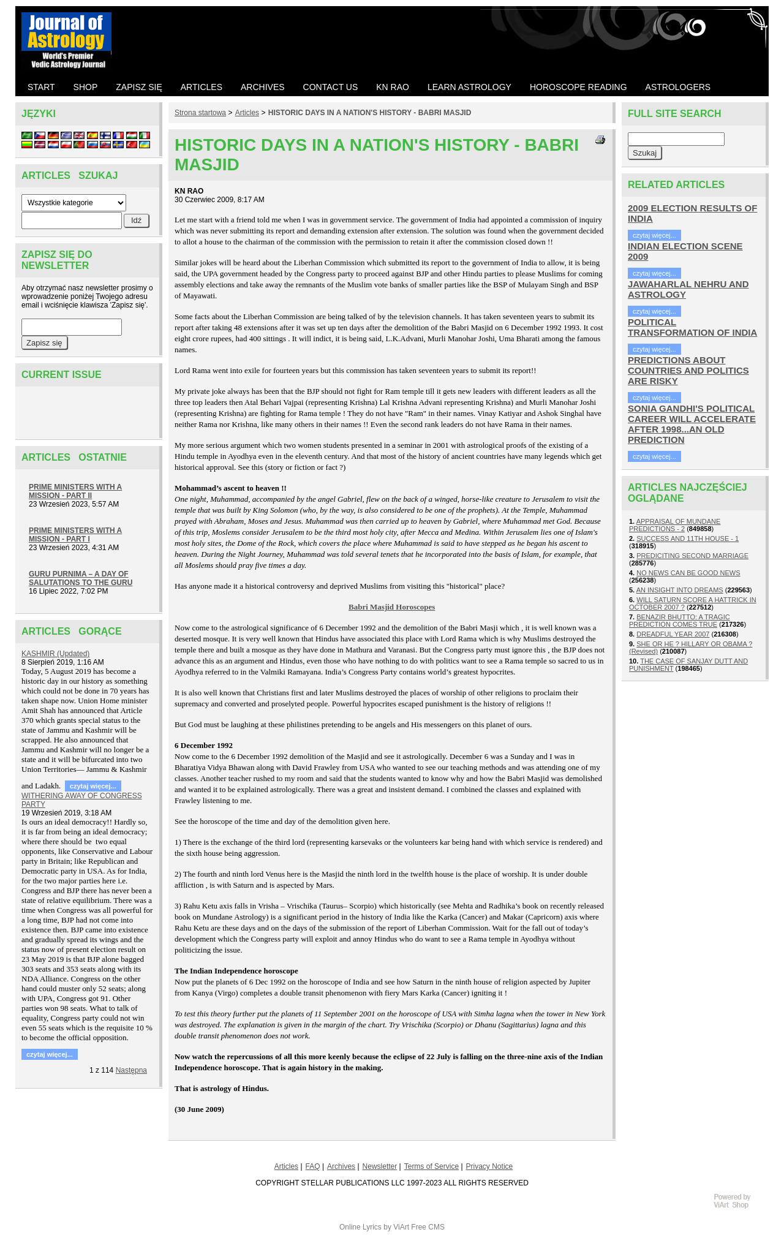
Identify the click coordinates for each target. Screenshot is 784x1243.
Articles (247, 112)
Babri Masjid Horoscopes (392, 606)
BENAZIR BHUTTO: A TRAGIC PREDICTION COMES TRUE (679, 620)
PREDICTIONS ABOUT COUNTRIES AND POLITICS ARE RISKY (688, 370)
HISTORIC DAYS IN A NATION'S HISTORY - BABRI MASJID (370, 112)
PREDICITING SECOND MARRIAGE (692, 555)
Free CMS (428, 1227)
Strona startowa (200, 112)
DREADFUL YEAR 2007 (672, 634)
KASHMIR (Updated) (55, 653)
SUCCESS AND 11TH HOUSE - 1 (687, 538)
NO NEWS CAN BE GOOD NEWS (688, 572)
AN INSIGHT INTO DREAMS (679, 590)
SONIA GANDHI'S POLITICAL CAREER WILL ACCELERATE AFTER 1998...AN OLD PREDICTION (692, 424)
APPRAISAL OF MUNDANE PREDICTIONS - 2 (674, 525)
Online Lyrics (360, 1227)
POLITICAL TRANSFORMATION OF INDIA (692, 327)
